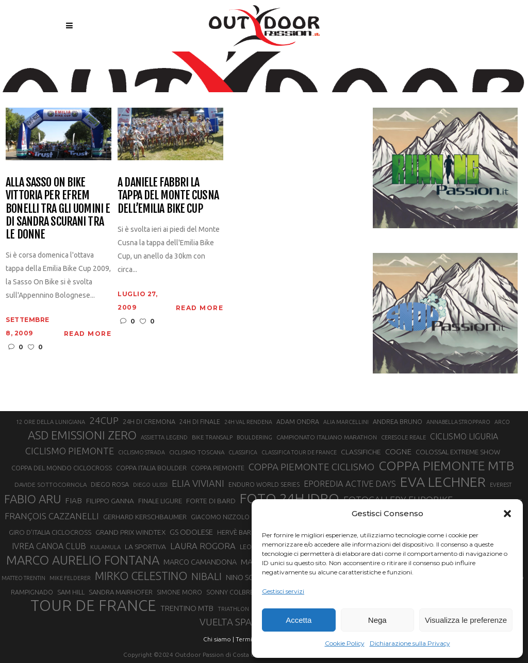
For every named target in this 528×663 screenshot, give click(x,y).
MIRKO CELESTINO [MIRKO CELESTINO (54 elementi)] (141, 576)
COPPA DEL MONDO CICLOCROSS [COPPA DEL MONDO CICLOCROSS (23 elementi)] (61, 467)
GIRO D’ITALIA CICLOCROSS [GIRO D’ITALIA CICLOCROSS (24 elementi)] (50, 532)
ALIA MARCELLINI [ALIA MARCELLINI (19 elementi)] (346, 422)
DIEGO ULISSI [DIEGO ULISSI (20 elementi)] (150, 485)
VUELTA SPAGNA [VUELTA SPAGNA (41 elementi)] (235, 622)
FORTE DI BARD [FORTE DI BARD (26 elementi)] (211, 501)
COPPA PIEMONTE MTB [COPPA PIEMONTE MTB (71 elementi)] (446, 465)
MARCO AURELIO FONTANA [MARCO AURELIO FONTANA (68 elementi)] (82, 560)
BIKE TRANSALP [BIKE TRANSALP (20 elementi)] (212, 437)
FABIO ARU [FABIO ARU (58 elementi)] (32, 498)
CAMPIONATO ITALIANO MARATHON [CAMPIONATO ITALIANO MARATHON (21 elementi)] (326, 437)
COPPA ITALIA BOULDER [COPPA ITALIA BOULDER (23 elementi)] (151, 467)
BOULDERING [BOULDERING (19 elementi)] (254, 437)
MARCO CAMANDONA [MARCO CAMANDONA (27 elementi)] (200, 562)
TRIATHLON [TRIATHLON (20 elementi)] (233, 609)
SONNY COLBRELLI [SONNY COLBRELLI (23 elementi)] (233, 592)
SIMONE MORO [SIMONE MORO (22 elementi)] (179, 592)
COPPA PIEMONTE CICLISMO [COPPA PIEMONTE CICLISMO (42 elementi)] (311, 466)
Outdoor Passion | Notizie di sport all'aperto (238, 65)
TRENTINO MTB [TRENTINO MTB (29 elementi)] (186, 608)
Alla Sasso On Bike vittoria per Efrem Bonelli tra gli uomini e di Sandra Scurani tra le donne (58, 208)
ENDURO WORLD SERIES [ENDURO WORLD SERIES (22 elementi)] (264, 484)
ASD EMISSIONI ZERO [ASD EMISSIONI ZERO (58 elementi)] (82, 435)
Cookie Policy (345, 643)
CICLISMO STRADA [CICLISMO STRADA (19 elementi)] (141, 452)
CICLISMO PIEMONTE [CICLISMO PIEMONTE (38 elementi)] (69, 451)
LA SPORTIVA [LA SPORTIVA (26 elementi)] (145, 546)
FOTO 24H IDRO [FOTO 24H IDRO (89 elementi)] (289, 498)
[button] (507, 513)
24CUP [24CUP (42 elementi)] (104, 420)
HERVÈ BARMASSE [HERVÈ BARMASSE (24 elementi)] (244, 532)
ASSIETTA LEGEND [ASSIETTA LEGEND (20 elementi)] (164, 437)
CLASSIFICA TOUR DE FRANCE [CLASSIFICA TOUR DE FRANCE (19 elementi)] (299, 452)
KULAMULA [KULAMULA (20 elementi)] (105, 547)
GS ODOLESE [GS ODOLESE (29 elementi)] (191, 532)
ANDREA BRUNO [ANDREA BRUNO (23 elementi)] (397, 421)
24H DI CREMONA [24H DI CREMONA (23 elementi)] (149, 421)
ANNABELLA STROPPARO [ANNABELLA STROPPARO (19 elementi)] (458, 422)
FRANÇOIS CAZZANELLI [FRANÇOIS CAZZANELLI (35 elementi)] (52, 516)
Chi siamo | (218, 639)
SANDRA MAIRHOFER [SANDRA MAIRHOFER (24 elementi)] (121, 592)
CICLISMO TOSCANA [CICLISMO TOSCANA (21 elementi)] (196, 452)
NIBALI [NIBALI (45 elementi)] (206, 576)
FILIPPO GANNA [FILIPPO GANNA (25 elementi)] (110, 501)
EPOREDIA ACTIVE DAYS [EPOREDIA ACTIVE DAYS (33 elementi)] (350, 483)
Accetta (298, 620)
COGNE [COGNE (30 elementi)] (398, 451)
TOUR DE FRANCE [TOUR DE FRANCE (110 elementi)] (93, 606)
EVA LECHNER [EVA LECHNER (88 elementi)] (443, 481)
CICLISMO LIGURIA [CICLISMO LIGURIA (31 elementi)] (464, 436)
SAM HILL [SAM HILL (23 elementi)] (71, 592)
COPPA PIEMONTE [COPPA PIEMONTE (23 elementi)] (217, 467)
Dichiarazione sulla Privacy (410, 643)
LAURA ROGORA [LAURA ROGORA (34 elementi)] (203, 546)
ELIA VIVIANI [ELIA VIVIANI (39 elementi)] (198, 483)
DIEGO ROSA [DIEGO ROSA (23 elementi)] (110, 484)
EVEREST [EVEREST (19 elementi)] (501, 485)
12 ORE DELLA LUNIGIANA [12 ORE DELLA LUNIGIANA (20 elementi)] (50, 422)
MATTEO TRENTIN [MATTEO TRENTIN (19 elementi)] (23, 578)
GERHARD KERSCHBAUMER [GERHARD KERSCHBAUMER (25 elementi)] (145, 517)
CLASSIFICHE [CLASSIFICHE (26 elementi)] (361, 452)
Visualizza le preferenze (466, 620)
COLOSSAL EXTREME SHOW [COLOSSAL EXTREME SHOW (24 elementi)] (458, 451)
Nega (377, 620)
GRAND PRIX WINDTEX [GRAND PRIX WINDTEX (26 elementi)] (130, 532)
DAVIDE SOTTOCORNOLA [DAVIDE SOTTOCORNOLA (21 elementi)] (50, 484)
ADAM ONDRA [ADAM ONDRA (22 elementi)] (297, 421)
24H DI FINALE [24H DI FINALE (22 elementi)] (199, 421)
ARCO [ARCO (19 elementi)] (502, 422)
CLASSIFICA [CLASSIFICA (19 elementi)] (242, 452)
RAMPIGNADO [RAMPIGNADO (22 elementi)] (32, 592)
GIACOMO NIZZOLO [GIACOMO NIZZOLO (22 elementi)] (220, 517)
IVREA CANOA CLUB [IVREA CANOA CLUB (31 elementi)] (49, 546)
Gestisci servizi (283, 591)
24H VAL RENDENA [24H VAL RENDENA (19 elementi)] (248, 422)
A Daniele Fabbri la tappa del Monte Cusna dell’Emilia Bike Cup (168, 195)
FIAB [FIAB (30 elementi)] (73, 500)
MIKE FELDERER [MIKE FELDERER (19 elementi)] (70, 578)
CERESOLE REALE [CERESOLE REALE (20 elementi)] (403, 437)
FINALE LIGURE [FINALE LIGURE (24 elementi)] (160, 500)
